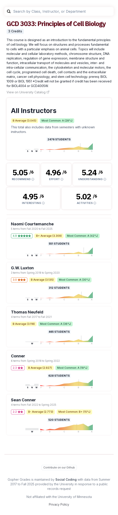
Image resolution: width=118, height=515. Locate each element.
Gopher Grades (19, 479)
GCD (13, 23)
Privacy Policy (59, 504)
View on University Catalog (28, 92)
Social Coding (66, 479)
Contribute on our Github (59, 467)
